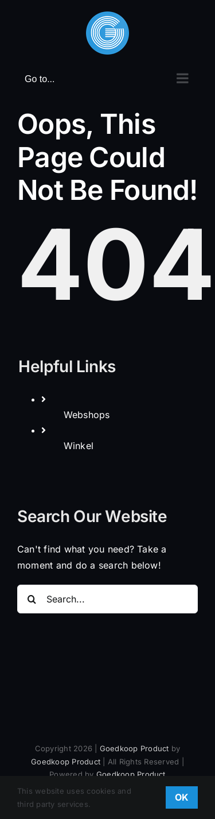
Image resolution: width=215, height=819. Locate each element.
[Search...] (107, 599)
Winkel (78, 445)
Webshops (87, 414)
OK (182, 797)
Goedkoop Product (134, 748)
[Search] (31, 599)
